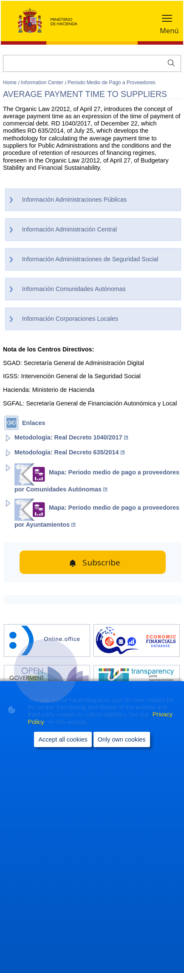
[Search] (92, 63)
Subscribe (101, 562)
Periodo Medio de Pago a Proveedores (112, 83)
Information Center (43, 83)
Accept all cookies (62, 739)
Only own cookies (122, 739)
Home (10, 83)
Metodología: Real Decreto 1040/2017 (71, 437)
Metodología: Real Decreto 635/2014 (69, 452)
